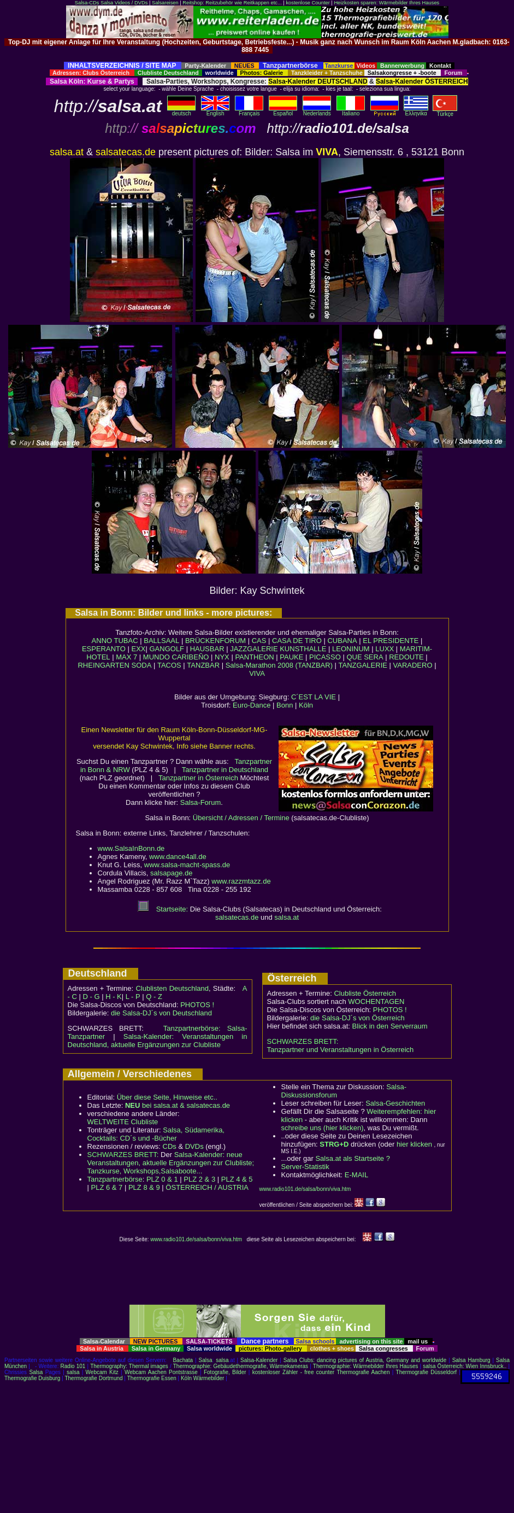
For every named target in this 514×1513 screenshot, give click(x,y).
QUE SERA (364, 657)
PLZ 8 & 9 (144, 1187)
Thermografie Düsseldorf (426, 1372)
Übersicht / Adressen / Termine (241, 818)
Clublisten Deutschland (172, 988)
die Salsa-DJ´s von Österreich (357, 1018)
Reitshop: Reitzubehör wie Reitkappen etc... (231, 2)
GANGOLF (166, 649)
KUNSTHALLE (303, 649)
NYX (222, 657)
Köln (306, 705)
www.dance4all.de (177, 856)
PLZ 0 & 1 (162, 1179)
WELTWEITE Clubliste (122, 1122)
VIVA (257, 673)
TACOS (169, 665)
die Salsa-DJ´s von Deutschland (161, 1013)
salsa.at (286, 917)
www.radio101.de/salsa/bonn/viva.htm (305, 1189)
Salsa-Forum (200, 802)
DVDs (194, 1146)
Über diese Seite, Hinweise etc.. (167, 1097)
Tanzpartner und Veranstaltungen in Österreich (340, 1049)
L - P (133, 996)
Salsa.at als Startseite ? (352, 1158)
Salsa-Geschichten (395, 1103)
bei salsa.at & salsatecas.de (177, 1105)
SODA (141, 665)
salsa (222, 1360)
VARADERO (413, 665)
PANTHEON (254, 657)
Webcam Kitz (102, 1372)
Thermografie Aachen (362, 1372)
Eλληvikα (416, 111)
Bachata (183, 1360)
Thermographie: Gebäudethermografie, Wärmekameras (240, 1366)
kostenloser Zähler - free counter (294, 1372)
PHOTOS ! (197, 1005)
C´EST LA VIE (313, 697)
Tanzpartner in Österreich (198, 778)
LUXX (384, 649)
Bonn (284, 705)
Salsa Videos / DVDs (124, 2)
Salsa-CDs (87, 2)
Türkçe (445, 111)
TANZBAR (203, 665)
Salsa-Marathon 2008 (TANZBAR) (279, 665)
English (215, 111)
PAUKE (291, 657)
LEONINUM (351, 649)
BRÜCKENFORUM (215, 640)
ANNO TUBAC (115, 640)
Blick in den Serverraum (390, 1026)
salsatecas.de (237, 917)
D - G (90, 996)
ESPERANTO (104, 649)
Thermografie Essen (151, 1378)
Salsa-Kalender (258, 1360)
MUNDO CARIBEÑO (176, 657)
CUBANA (342, 640)
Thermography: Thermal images (129, 1366)
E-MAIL (356, 1175)
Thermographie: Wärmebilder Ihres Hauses (365, 1366)
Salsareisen (165, 2)
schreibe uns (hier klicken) (322, 1128)
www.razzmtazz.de (240, 881)
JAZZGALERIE (253, 649)
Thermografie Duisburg (32, 1378)
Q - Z (154, 996)
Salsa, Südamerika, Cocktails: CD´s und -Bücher (155, 1134)
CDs (169, 1146)
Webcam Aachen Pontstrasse (161, 1372)
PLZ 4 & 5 (237, 1179)
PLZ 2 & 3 (199, 1179)
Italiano (350, 111)
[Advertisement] (257, 58)
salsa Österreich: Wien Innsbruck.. (464, 1366)
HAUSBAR (207, 649)
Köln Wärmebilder (202, 1378)
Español (283, 111)
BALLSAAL (161, 640)
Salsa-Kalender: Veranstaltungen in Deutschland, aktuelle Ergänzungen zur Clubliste (157, 1040)
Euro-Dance (251, 705)
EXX (138, 649)
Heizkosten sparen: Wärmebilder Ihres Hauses (386, 2)
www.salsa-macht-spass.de (187, 865)
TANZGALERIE (363, 665)
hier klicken (414, 1144)
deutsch (181, 111)
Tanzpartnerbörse (115, 1179)
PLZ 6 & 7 (107, 1187)
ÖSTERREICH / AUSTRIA (207, 1187)
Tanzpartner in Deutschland (225, 770)
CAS (259, 640)
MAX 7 (126, 657)
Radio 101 (73, 1366)
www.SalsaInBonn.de (131, 848)
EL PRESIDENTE (390, 640)
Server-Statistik (305, 1167)
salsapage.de (171, 873)
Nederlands (317, 111)
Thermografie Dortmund (93, 1378)
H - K (113, 996)
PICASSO (325, 657)
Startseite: (163, 909)
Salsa (205, 1360)
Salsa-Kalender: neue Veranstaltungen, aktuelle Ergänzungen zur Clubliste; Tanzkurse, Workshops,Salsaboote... (171, 1162)
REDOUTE (406, 657)
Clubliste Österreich (364, 993)
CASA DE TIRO (297, 640)
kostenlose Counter (307, 2)
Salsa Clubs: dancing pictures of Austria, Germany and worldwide (364, 1360)
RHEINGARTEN (103, 665)
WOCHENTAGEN (376, 1001)
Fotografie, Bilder (225, 1372)
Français (249, 111)
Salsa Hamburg (471, 1360)
